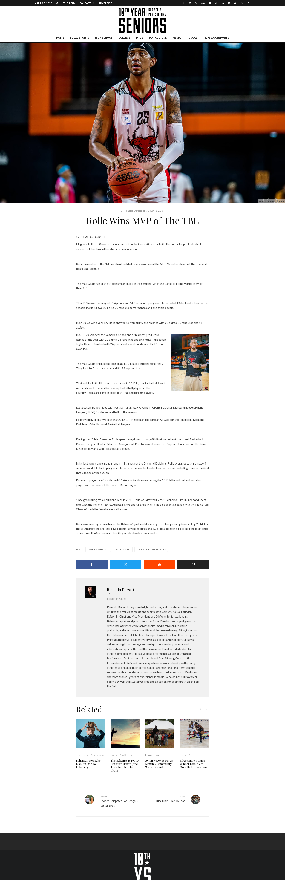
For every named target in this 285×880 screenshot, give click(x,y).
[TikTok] (216, 3)
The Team (69, 3)
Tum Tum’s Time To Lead (165, 799)
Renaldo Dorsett (120, 589)
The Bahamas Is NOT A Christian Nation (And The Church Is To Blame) (125, 765)
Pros (139, 37)
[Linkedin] (223, 3)
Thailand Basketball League (151, 549)
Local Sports (79, 37)
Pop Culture (158, 37)
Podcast (193, 37)
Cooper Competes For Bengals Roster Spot (120, 801)
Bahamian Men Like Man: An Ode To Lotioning (88, 764)
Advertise (105, 3)
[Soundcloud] (203, 3)
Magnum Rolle (123, 549)
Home (60, 37)
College (124, 37)
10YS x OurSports (217, 37)
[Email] (193, 564)
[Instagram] (196, 3)
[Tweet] (125, 564)
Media (177, 37)
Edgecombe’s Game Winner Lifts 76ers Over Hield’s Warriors (194, 764)
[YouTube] (210, 3)
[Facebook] (184, 3)
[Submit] (159, 564)
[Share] (92, 564)
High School (104, 37)
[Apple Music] (235, 3)
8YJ (78, 755)
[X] (190, 3)
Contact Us (87, 3)
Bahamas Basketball (99, 549)
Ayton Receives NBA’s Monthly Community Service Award (159, 764)
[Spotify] (229, 3)
